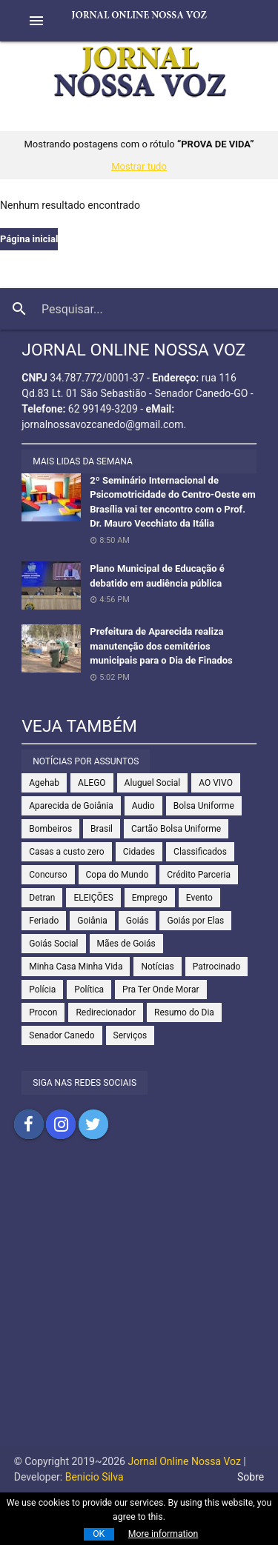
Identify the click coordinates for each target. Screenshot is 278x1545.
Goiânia (92, 920)
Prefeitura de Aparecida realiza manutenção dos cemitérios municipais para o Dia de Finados (161, 646)
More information (163, 1534)
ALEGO (92, 783)
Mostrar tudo (139, 166)
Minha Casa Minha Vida (75, 966)
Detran (42, 897)
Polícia (42, 989)
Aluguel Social (153, 783)
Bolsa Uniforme (203, 806)
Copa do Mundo (117, 875)
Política (89, 989)
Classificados (200, 852)
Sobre (250, 1477)
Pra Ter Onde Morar (160, 989)
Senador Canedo (61, 1035)
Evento (199, 897)
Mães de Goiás (126, 943)
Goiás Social (53, 943)
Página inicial (29, 238)
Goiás (137, 920)
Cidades (139, 852)
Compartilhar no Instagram (61, 1124)
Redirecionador (106, 1012)
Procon (43, 1012)
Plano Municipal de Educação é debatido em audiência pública (157, 576)
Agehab (44, 783)
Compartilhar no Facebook (29, 1124)
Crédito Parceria (199, 875)
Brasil (101, 829)
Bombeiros (50, 829)
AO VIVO (216, 783)
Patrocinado (217, 966)
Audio (143, 806)
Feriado (44, 920)
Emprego (150, 897)
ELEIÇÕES (93, 897)
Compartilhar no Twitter (93, 1124)
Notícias (157, 966)
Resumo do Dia (184, 1012)
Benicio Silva (94, 1477)
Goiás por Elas (195, 920)
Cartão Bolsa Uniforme (176, 829)
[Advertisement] (139, 1307)
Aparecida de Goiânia (71, 806)
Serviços (130, 1035)
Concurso (48, 875)
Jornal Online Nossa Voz (183, 1461)
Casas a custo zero (66, 852)
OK (99, 1534)
